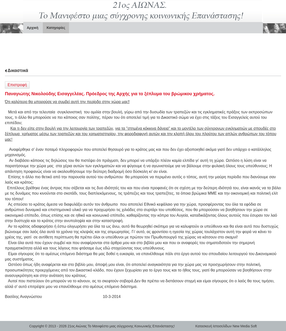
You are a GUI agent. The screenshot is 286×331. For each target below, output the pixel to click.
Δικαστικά (18, 70)
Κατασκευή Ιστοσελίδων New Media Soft (226, 326)
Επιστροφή (17, 85)
